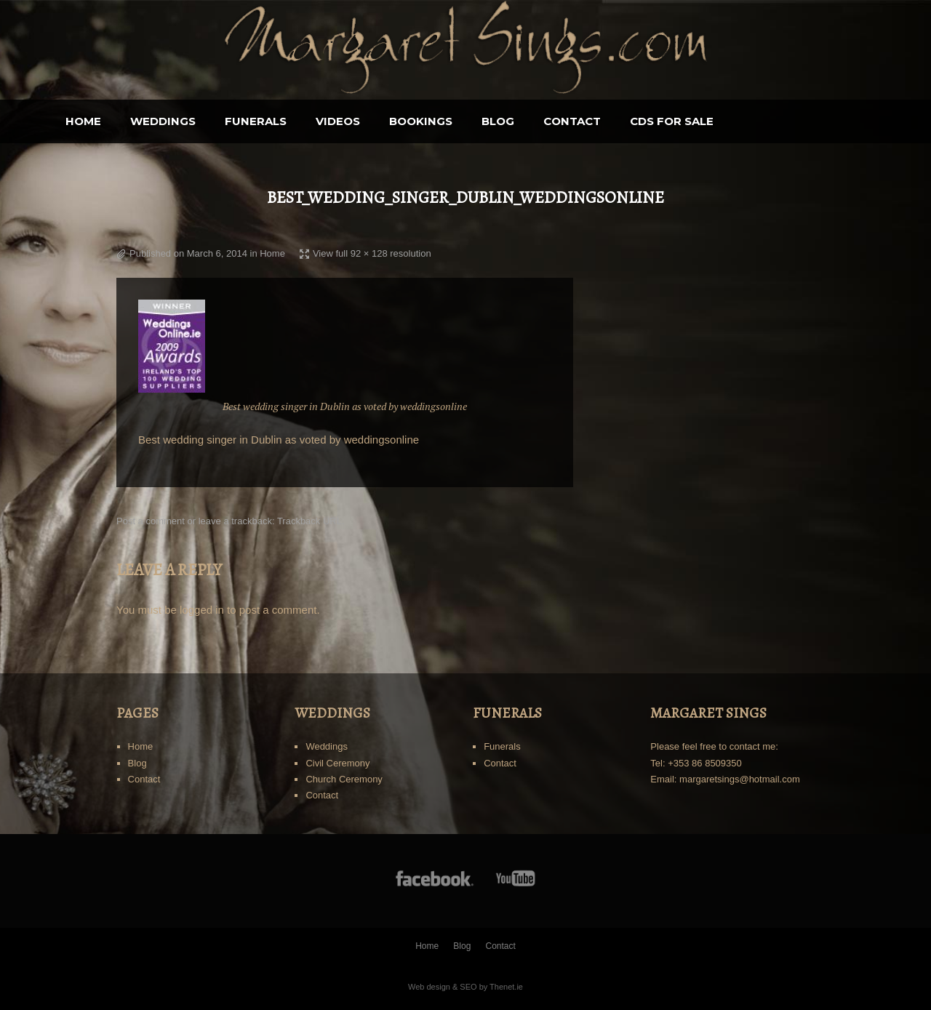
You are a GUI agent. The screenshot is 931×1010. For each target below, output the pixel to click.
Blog (573, 121)
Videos (413, 121)
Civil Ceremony (337, 763)
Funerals (331, 121)
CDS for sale (747, 121)
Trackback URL (309, 521)
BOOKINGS (496, 121)
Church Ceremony (344, 779)
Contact (647, 121)
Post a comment (150, 521)
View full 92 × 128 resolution (372, 253)
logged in (202, 610)
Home (159, 121)
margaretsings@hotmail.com (739, 779)
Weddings (238, 121)
